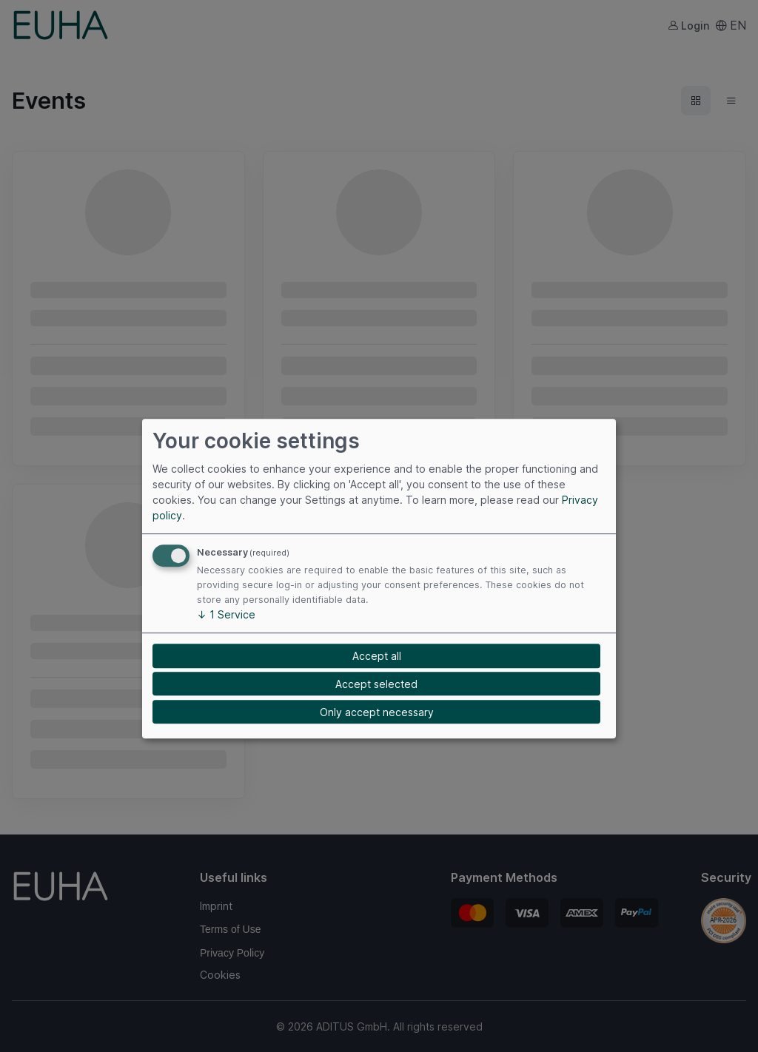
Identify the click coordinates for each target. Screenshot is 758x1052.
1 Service (226, 615)
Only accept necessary (377, 712)
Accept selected (376, 684)
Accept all (376, 656)
